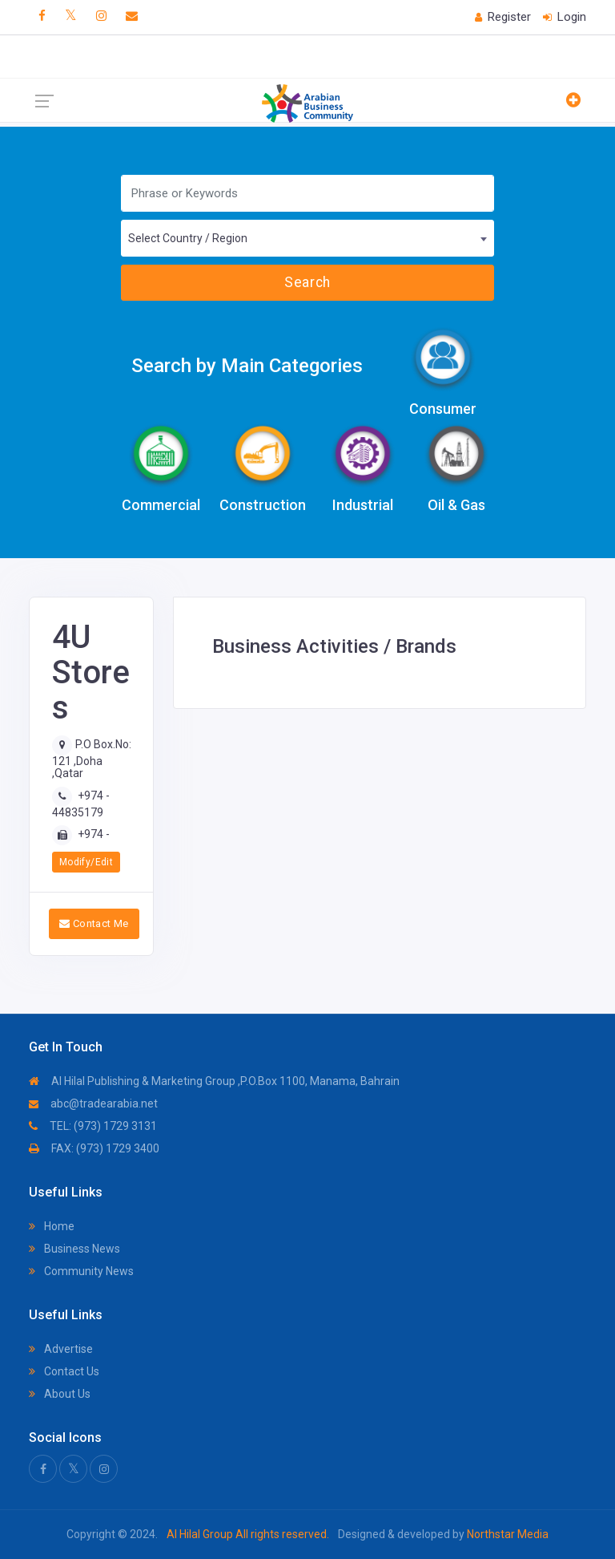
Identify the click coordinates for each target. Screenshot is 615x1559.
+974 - (94, 834)
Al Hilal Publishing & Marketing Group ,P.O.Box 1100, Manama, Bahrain (214, 1081)
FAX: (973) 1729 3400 (94, 1148)
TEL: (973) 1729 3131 (93, 1126)
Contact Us (64, 1371)
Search (307, 282)
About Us (59, 1393)
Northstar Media (506, 1534)
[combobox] (307, 238)
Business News (74, 1248)
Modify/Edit (86, 862)
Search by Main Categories (247, 365)
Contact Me (94, 923)
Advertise (61, 1348)
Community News (81, 1271)
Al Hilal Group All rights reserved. (248, 1534)
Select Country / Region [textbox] (187, 238)
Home (51, 1226)
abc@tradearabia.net (93, 1103)
